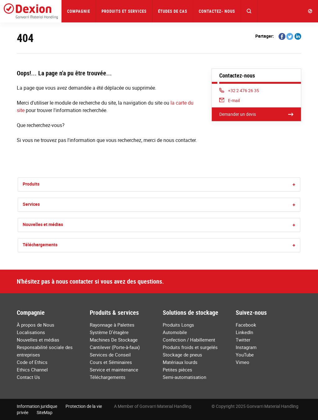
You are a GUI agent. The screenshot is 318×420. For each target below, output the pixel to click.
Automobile (175, 332)
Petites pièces (177, 369)
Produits (31, 184)
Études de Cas (172, 11)
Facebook (246, 325)
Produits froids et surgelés (190, 347)
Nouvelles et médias (43, 224)
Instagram (246, 347)
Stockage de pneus (182, 355)
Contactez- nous (217, 11)
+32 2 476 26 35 (239, 90)
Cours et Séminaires (111, 362)
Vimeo (242, 362)
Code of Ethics (32, 362)
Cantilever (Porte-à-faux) (115, 347)
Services (31, 204)
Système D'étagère (109, 332)
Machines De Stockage (114, 340)
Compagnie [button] (78, 11)
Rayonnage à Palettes (112, 325)
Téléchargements (40, 245)
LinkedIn (244, 332)
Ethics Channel (32, 369)
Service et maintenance (114, 369)
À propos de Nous (35, 325)
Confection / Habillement (189, 340)
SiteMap (44, 412)
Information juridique (37, 406)
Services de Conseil (110, 355)
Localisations (31, 332)
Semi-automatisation (184, 377)
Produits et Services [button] (124, 11)
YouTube (245, 355)
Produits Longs (178, 325)
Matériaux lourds (180, 362)
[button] (249, 11)
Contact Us (28, 377)
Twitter (243, 340)
